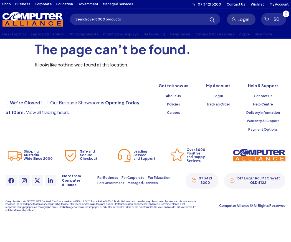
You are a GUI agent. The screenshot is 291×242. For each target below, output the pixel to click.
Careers (173, 112)
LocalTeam (29, 210)
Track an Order (218, 104)
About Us (173, 96)
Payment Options (263, 129)
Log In (218, 96)
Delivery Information (263, 112)
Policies (173, 104)
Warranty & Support (263, 121)
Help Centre (263, 104)
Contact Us (263, 96)
